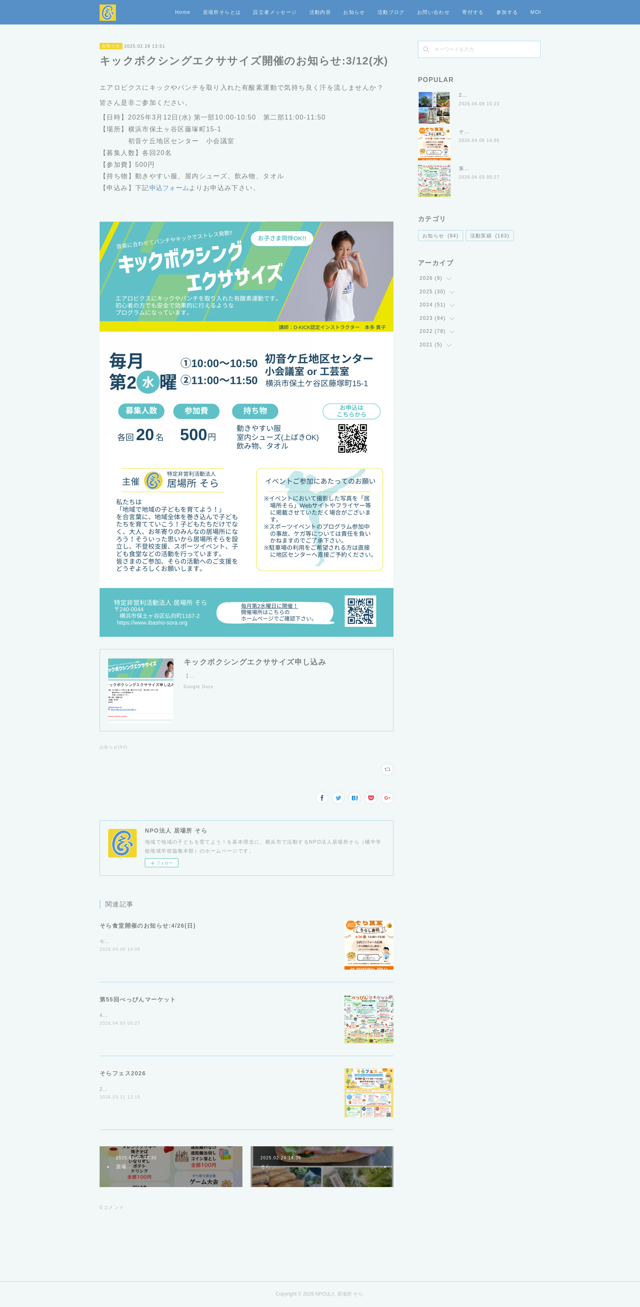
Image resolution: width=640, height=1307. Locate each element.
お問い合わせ (488, 12)
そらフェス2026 (123, 1073)
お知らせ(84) (114, 747)
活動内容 (375, 12)
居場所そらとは (277, 12)
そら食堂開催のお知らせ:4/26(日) (148, 925)
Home (238, 12)
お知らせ (409, 12)
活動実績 (490, 236)
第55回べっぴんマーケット (138, 999)
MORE (525, 12)
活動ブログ (446, 12)
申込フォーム (169, 187)
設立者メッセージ (330, 12)
